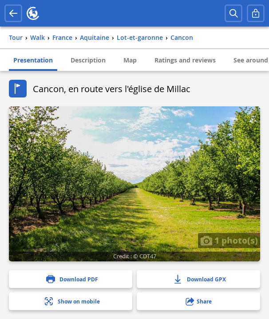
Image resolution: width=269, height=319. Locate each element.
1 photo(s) (229, 240)
